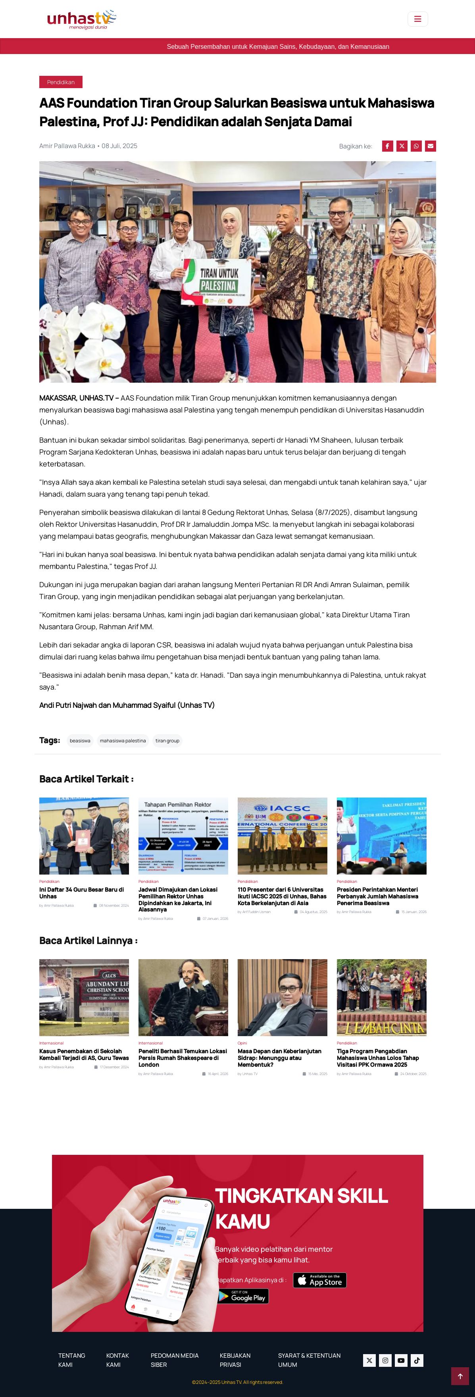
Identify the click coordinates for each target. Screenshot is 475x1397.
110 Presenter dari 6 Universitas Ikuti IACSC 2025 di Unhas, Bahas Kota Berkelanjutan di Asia (282, 896)
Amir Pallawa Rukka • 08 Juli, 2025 (88, 146)
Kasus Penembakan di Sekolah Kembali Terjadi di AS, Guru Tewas (84, 1055)
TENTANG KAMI (71, 1360)
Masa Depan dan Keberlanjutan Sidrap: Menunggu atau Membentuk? (279, 1058)
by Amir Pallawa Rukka (56, 905)
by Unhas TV (248, 1073)
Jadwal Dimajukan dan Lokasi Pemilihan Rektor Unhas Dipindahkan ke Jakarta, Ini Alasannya (177, 899)
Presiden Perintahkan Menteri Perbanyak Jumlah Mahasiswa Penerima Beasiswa (377, 896)
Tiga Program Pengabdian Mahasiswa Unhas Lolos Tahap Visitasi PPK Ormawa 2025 (378, 1058)
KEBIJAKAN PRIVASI (235, 1360)
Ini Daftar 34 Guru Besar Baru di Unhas (81, 893)
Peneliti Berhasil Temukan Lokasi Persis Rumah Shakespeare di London (182, 1058)
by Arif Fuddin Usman (254, 911)
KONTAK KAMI (117, 1360)
